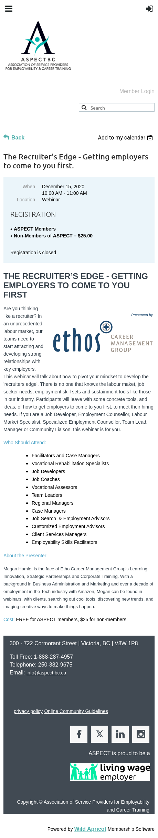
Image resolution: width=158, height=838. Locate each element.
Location (26, 199)
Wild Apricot (90, 829)
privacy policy (28, 711)
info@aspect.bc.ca (46, 672)
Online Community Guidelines (76, 711)
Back (17, 138)
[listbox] (126, 137)
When (28, 186)
